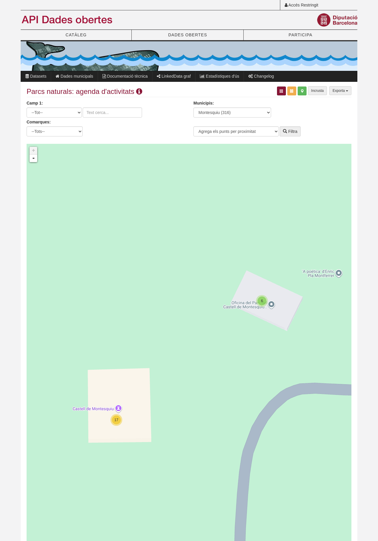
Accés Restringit (301, 5)
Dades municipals (74, 76)
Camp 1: (35, 103)
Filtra (290, 131)
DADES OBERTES (187, 34)
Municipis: (203, 103)
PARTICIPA (300, 34)
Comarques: (39, 122)
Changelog (261, 76)
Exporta (340, 91)
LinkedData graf (174, 76)
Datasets (35, 76)
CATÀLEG (76, 34)
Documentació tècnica (125, 76)
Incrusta (317, 91)
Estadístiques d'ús (219, 76)
